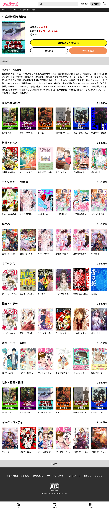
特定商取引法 (37, 476)
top (4, 10)
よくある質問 (12, 476)
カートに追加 (88, 50)
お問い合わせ (74, 476)
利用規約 (25, 476)
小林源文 (43, 27)
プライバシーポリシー (56, 476)
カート (54, 508)
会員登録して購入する (68, 42)
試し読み (49, 50)
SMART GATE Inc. (48, 31)
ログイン (84, 4)
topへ (54, 463)
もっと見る (102, 103)
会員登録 (95, 4)
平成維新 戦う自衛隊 (27, 10)
